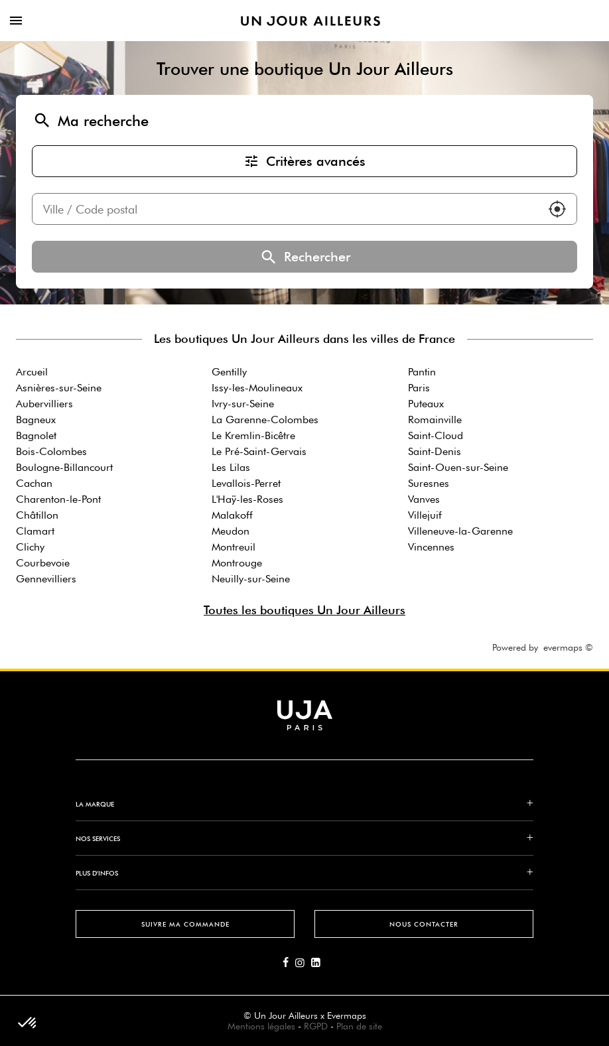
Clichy (30, 547)
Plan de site (359, 1026)
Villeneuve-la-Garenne (460, 531)
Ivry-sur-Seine (243, 403)
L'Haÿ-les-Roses (247, 499)
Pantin (422, 371)
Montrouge (237, 562)
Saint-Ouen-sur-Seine (458, 467)
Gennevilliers (46, 578)
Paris (419, 387)
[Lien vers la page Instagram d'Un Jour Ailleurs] (303, 963)
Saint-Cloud (435, 435)
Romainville (435, 419)
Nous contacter (423, 924)
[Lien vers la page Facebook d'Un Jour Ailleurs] (289, 963)
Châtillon (37, 515)
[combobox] (285, 209)
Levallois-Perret (246, 483)
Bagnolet (36, 435)
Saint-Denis (434, 451)
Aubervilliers (44, 403)
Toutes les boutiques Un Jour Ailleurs (304, 610)
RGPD (316, 1026)
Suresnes (428, 483)
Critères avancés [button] (304, 161)
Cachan (34, 483)
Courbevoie (43, 562)
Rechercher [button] (304, 256)
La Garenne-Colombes (265, 419)
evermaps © (568, 647)
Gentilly (229, 371)
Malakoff (232, 515)
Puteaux (426, 403)
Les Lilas (231, 467)
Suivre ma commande (185, 924)
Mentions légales (261, 1026)
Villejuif (425, 515)
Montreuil (233, 547)
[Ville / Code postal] (285, 209)
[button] (557, 209)
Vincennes (431, 547)
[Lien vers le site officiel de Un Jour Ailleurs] (310, 21)
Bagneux (36, 419)
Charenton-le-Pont (58, 499)
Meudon (230, 531)
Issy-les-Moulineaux (257, 387)
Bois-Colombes (51, 451)
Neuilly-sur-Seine (251, 578)
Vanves (424, 499)
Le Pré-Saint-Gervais (259, 451)
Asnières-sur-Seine (59, 387)
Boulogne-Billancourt (64, 467)
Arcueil (32, 371)
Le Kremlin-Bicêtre (253, 435)
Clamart (35, 531)
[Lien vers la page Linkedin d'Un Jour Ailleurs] (319, 963)
